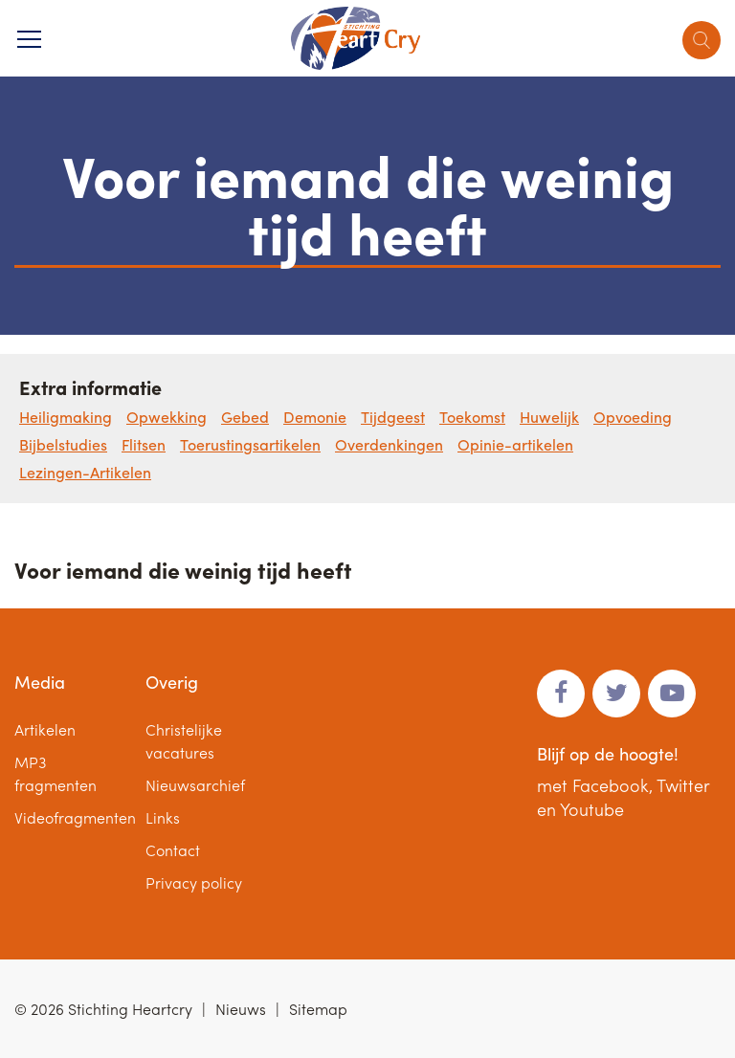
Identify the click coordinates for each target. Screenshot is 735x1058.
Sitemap (318, 1009)
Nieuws (240, 1009)
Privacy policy (193, 882)
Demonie (314, 417)
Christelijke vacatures (183, 740)
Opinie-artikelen (515, 444)
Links (162, 817)
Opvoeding (632, 417)
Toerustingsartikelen (250, 444)
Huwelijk (549, 417)
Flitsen (144, 444)
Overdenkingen (389, 444)
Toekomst (472, 417)
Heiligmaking (65, 417)
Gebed (245, 417)
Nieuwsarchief (195, 785)
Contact (172, 850)
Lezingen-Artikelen (85, 472)
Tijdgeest (393, 417)
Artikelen (45, 729)
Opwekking (166, 417)
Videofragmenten (75, 817)
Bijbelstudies (63, 444)
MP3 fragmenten (55, 773)
